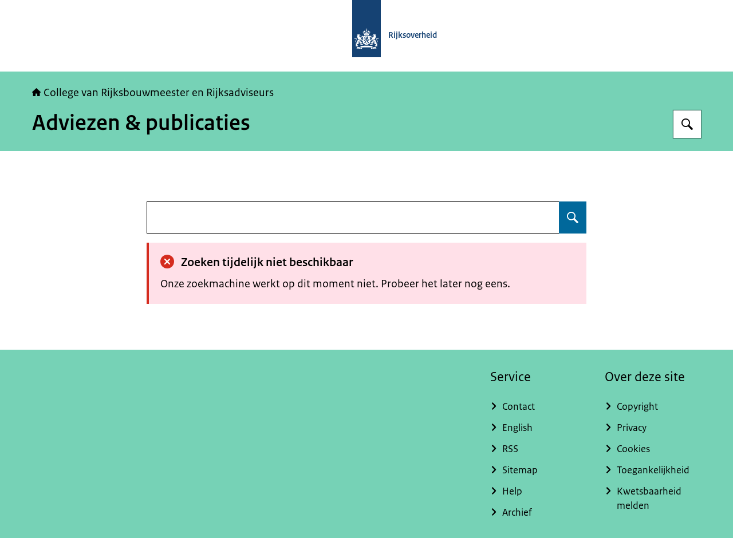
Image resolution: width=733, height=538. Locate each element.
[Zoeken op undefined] (572, 217)
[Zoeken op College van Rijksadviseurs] (687, 124)
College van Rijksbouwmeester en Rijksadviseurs (153, 93)
